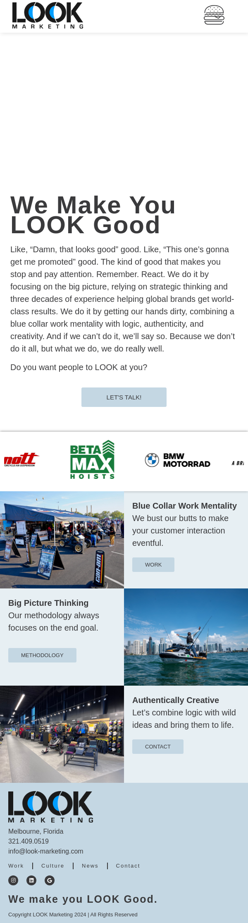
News (90, 866)
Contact (128, 866)
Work (16, 866)
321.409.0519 (28, 841)
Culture (52, 866)
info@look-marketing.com (45, 851)
